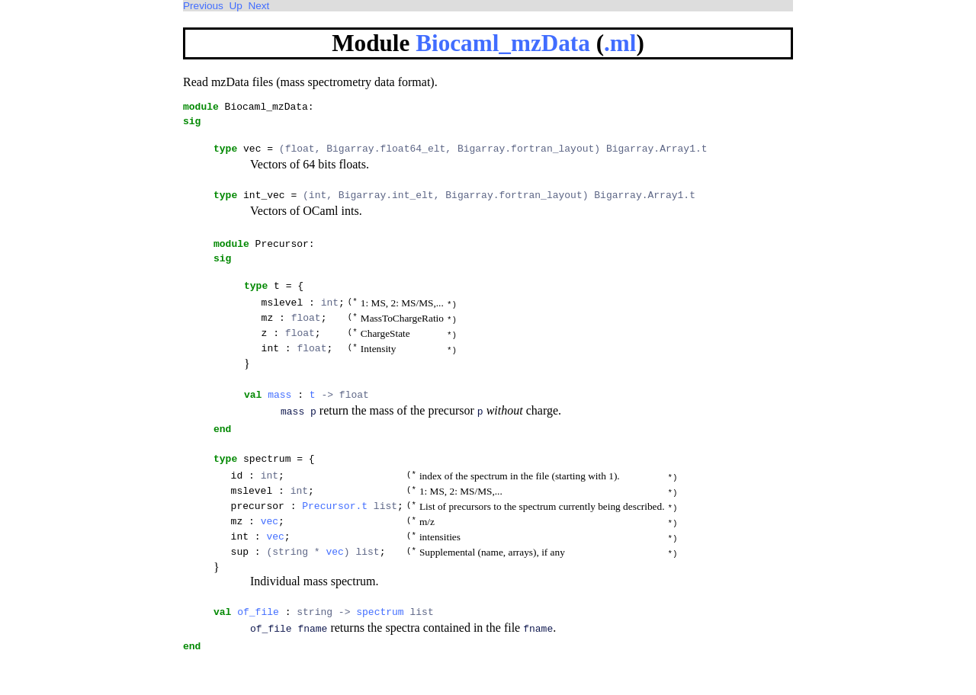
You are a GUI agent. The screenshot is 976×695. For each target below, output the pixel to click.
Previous (203, 5)
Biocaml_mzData (503, 43)
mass (279, 418)
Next (258, 5)
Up (235, 5)
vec (269, 556)
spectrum (379, 651)
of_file (258, 651)
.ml (620, 43)
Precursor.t (335, 539)
